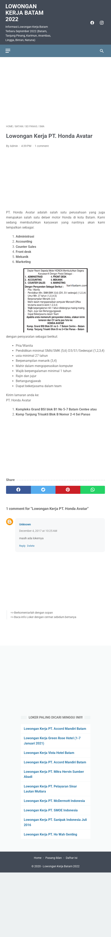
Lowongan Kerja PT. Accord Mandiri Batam (55, 728)
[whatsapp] (92, 488)
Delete (31, 544)
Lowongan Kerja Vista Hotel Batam (49, 752)
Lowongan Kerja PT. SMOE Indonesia (51, 810)
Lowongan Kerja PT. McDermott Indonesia (54, 800)
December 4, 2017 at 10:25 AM (38, 529)
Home (37, 858)
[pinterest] (68, 488)
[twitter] (43, 488)
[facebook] (91, 21)
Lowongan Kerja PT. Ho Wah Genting (50, 834)
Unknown (25, 522)
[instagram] (100, 21)
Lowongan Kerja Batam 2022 (25, 11)
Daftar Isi (71, 858)
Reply (22, 544)
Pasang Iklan (53, 858)
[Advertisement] (55, 89)
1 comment (42, 144)
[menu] (8, 48)
